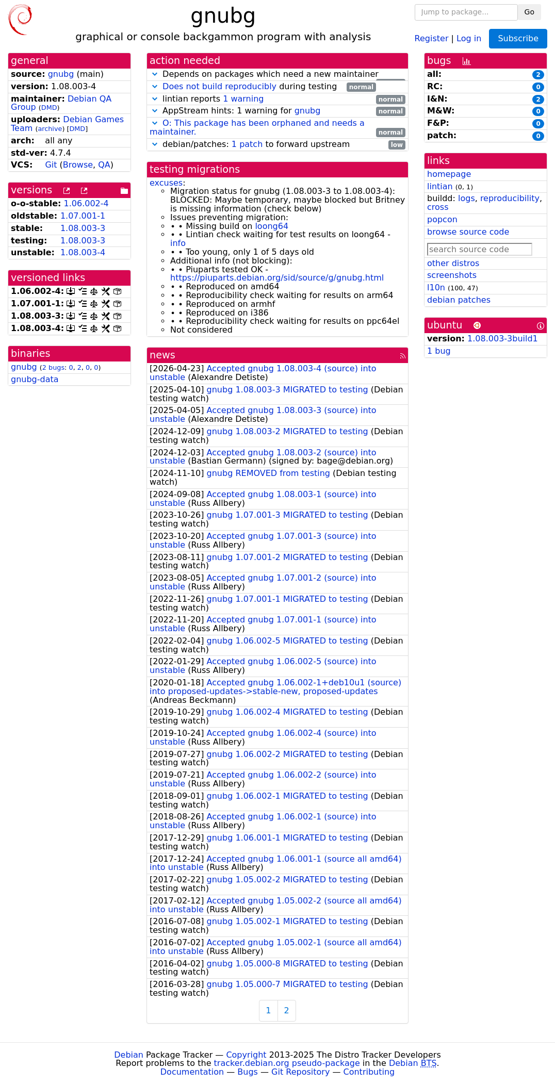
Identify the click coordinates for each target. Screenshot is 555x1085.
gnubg (61, 74)
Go (529, 12)
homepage (449, 174)
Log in (468, 38)
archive (50, 129)
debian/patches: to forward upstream (277, 144)
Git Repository (300, 1072)
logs (466, 198)
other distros (453, 263)
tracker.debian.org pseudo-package (287, 1063)
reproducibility (510, 198)
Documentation (192, 1072)
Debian (128, 1055)
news (162, 355)
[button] (154, 74)
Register (432, 38)
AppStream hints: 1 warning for (277, 111)
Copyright (246, 1055)
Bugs (247, 1072)
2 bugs (53, 367)
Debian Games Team (67, 123)
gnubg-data (35, 379)
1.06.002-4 (86, 203)
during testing (263, 87)
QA (104, 165)
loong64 (271, 226)
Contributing (369, 1072)
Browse (78, 165)
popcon (442, 219)
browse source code (468, 232)
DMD (49, 107)
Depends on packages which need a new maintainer (277, 74)
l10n (436, 287)
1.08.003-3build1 (502, 338)
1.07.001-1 (82, 216)
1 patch (247, 144)
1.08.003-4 (82, 252)
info (178, 243)
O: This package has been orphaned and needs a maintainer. (257, 127)
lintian (440, 186)
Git (51, 165)
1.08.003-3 (82, 228)
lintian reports (277, 99)
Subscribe (518, 38)
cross (437, 207)
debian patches (459, 300)
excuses (166, 183)
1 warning (243, 99)
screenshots (452, 275)
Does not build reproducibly (219, 86)
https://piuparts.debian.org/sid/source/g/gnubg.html (277, 278)
